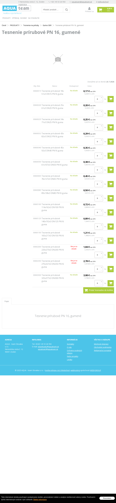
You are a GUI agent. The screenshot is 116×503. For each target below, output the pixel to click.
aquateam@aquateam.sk (82, 2)
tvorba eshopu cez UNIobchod (57, 370)
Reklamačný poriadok (102, 350)
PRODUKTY (6, 18)
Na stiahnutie (33, 18)
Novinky (23, 18)
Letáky (69, 359)
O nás (69, 347)
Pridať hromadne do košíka (99, 290)
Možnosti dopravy (101, 344)
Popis (6, 301)
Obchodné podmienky (103, 347)
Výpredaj (15, 18)
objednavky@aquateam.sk (48, 346)
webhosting (75, 370)
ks (105, 99)
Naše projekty (72, 356)
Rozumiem (107, 498)
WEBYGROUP (95, 370)
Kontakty (70, 344)
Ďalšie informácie (40, 500)
